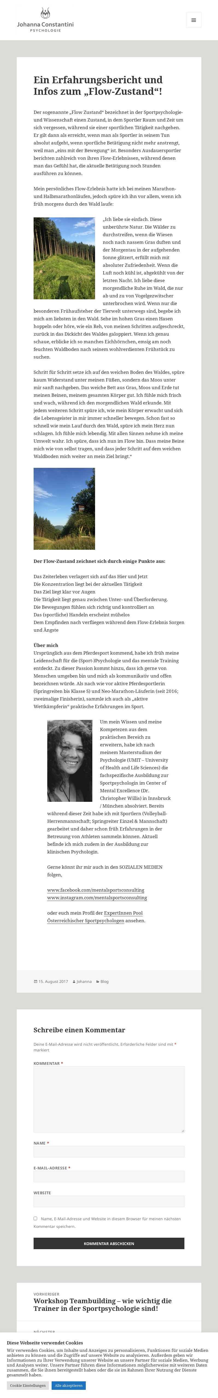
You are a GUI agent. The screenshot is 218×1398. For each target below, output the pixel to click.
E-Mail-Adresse (52, 1168)
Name (41, 1143)
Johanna (84, 981)
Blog (105, 981)
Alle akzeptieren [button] (69, 1385)
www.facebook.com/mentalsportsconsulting (95, 890)
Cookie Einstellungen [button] (28, 1385)
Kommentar (48, 1063)
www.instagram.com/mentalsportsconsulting (97, 897)
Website (42, 1192)
